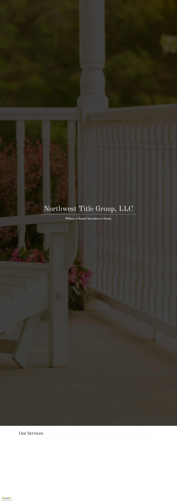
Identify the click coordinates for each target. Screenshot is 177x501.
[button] (7, 499)
